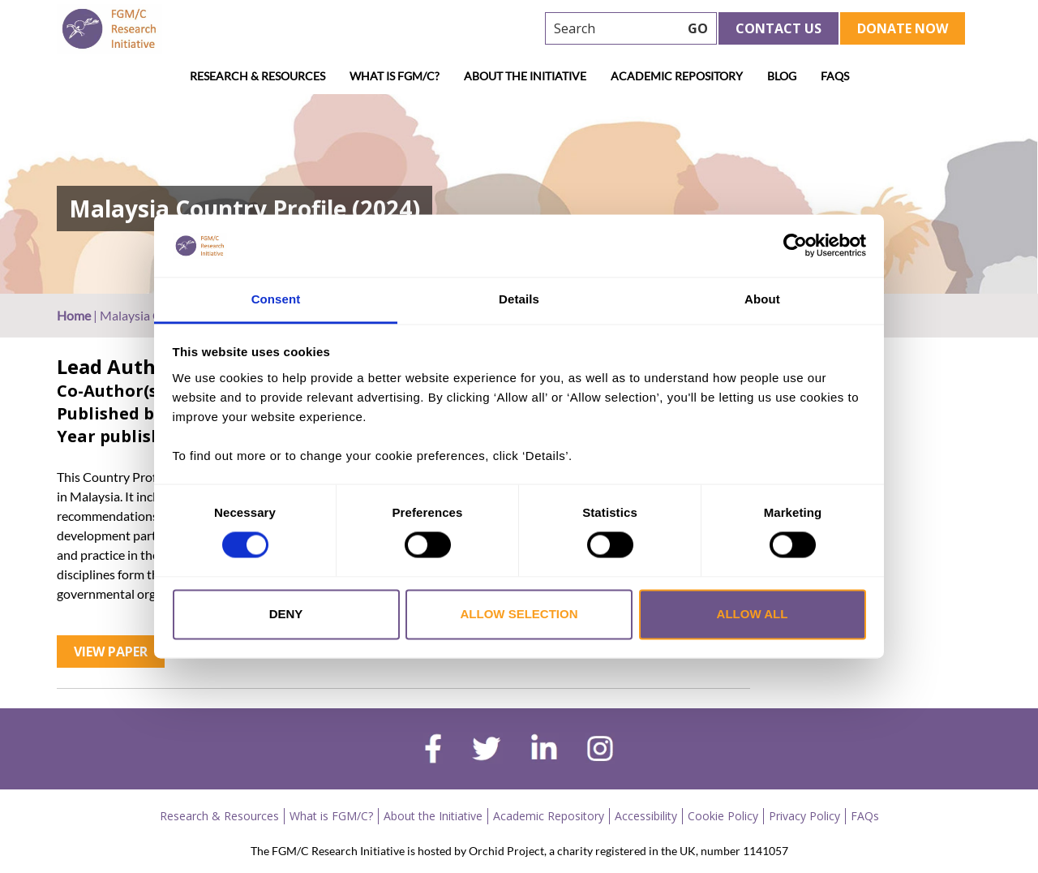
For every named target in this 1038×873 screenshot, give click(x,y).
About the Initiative (525, 76)
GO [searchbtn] (698, 28)
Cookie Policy (723, 816)
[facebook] (433, 750)
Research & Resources (257, 76)
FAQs (835, 76)
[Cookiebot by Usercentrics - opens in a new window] (795, 246)
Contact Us (778, 28)
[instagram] (600, 750)
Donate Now (902, 28)
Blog (781, 76)
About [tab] (762, 299)
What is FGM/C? (395, 76)
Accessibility (646, 816)
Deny (286, 614)
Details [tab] (519, 299)
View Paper (111, 651)
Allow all (752, 614)
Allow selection (519, 614)
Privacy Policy (804, 816)
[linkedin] (544, 750)
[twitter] (486, 750)
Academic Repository (677, 76)
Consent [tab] (276, 299)
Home (74, 315)
